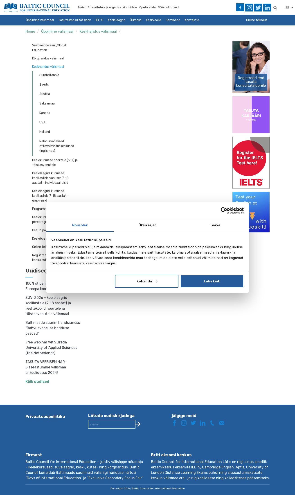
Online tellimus (256, 20)
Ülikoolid (136, 20)
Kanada (44, 113)
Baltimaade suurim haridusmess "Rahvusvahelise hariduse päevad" (52, 328)
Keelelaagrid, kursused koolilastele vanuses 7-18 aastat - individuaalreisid (50, 178)
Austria (44, 94)
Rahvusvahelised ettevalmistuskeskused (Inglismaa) (56, 146)
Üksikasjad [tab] (147, 225)
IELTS (99, 20)
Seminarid (173, 20)
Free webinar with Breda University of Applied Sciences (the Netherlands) (51, 347)
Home (30, 31)
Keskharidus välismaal (98, 31)
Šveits (44, 84)
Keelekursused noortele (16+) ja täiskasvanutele (55, 162)
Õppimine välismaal (40, 20)
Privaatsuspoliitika (45, 416)
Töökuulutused (168, 7)
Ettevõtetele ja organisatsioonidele (112, 7)
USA (42, 122)
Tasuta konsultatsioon (74, 20)
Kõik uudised (37, 381)
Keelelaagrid (116, 20)
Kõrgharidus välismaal (48, 58)
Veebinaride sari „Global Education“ (49, 47)
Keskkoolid (153, 20)
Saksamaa (47, 103)
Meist (82, 7)
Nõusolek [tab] (80, 225)
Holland (44, 132)
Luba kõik (212, 281)
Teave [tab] (215, 225)
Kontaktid (192, 20)
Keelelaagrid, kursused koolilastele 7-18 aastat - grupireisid (50, 195)
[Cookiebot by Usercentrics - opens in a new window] (224, 210)
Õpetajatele (147, 7)
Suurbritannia (49, 75)
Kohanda (147, 281)
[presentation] (122, 444)
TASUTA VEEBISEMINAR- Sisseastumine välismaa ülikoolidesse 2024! (46, 367)
